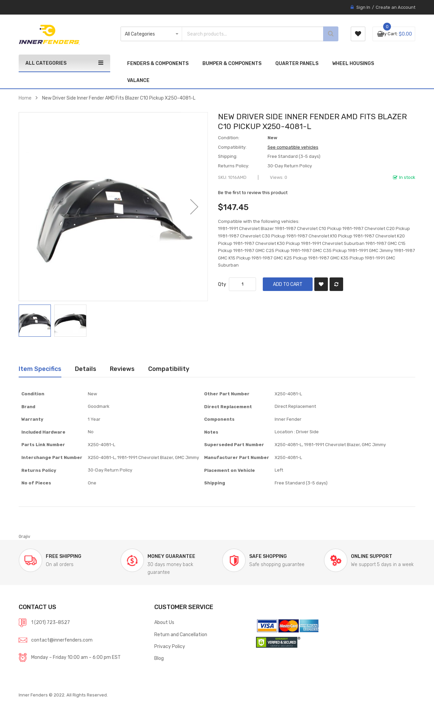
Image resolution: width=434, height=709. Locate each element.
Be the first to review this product (253, 192)
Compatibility (168, 368)
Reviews (122, 368)
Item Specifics (40, 368)
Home (25, 98)
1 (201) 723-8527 (50, 622)
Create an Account (395, 7)
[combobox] (244, 34)
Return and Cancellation (180, 634)
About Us (164, 622)
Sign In (363, 7)
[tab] (40, 368)
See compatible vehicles (293, 147)
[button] (194, 206)
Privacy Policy (169, 646)
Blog (159, 658)
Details (85, 368)
